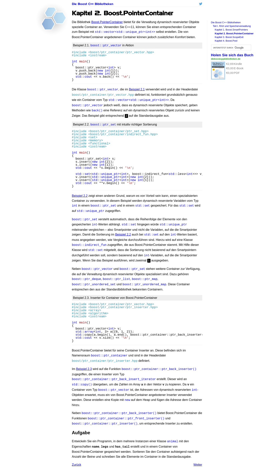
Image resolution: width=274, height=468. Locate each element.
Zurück (76, 452)
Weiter (198, 452)
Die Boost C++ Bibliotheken (92, 4)
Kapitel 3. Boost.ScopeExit (229, 37)
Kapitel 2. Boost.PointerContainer (234, 33)
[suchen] (231, 47)
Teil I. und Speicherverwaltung (232, 26)
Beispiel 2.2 (80, 192)
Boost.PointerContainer (107, 22)
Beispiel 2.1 (137, 88)
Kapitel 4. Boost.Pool (226, 40)
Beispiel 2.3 (84, 360)
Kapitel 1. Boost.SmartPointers (231, 29)
